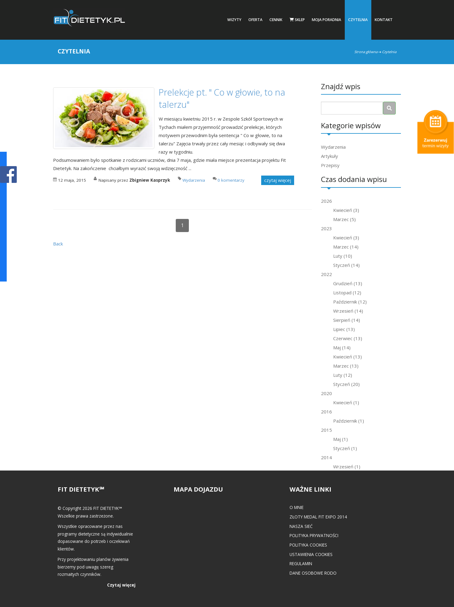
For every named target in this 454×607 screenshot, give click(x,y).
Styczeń (346, 265)
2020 (326, 393)
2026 (326, 201)
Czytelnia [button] (358, 19)
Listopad (347, 292)
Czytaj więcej (121, 585)
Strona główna (365, 51)
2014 (326, 457)
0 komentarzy (231, 180)
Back (58, 244)
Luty (342, 256)
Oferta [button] (255, 19)
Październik (350, 302)
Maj (342, 347)
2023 (326, 228)
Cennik (275, 19)
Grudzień (347, 283)
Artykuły (329, 156)
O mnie (297, 507)
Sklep (297, 19)
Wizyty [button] (234, 19)
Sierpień (346, 320)
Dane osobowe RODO (313, 573)
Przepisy (330, 165)
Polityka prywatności (314, 535)
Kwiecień (346, 210)
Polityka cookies (308, 545)
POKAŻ (8, 175)
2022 (326, 274)
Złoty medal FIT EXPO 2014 (318, 517)
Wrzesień (348, 311)
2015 (326, 430)
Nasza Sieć (301, 526)
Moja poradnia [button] (326, 19)
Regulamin (301, 563)
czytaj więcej (277, 180)
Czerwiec (347, 338)
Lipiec (344, 329)
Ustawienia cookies (311, 554)
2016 (326, 412)
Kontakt (384, 19)
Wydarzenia (333, 147)
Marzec (344, 219)
